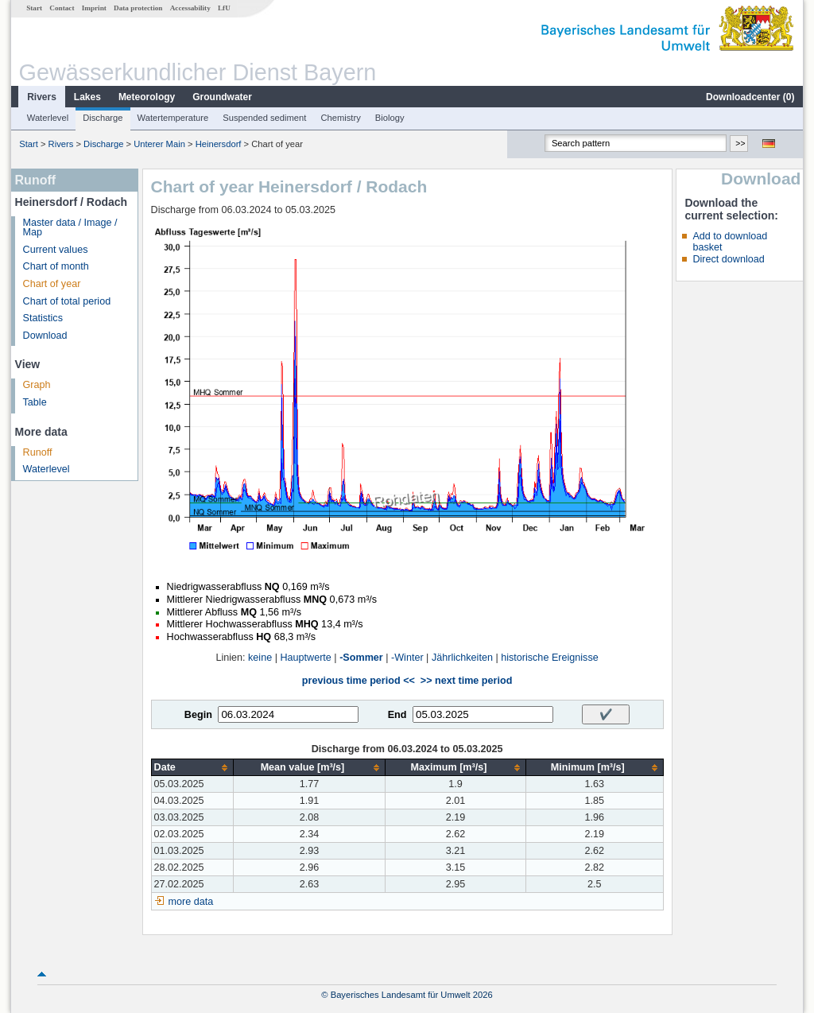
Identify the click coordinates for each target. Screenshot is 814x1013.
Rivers (41, 97)
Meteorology (146, 97)
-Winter (407, 657)
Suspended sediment (264, 117)
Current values (55, 249)
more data (191, 901)
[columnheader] (192, 767)
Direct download (728, 259)
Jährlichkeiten (462, 657)
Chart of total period (67, 301)
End (397, 714)
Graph (37, 384)
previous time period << (358, 680)
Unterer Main (159, 144)
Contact (61, 8)
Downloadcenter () (750, 97)
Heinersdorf (219, 144)
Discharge (102, 117)
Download (45, 335)
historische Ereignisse (550, 657)
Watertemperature (173, 117)
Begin (198, 714)
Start (34, 8)
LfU (224, 8)
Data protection (138, 8)
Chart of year (52, 283)
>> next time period (466, 680)
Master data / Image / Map (70, 228)
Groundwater (222, 97)
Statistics (43, 318)
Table (35, 402)
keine (260, 657)
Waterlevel (47, 117)
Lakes (87, 97)
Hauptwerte (305, 657)
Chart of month (56, 266)
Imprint (94, 8)
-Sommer (361, 657)
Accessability (190, 8)
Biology (390, 117)
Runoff (37, 452)
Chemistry (340, 117)
